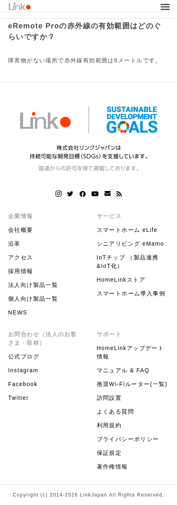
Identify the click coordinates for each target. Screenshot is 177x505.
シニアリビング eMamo (130, 243)
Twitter (18, 398)
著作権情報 (112, 466)
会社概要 (20, 230)
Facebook (23, 384)
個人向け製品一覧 (33, 298)
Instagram (23, 370)
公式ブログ (23, 356)
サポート (109, 334)
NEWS (18, 312)
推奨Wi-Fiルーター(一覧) (132, 384)
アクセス (20, 257)
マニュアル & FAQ (123, 370)
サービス (109, 216)
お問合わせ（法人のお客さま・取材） (42, 338)
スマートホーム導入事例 (131, 293)
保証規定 (109, 453)
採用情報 (20, 271)
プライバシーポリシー (128, 439)
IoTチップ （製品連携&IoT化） (128, 261)
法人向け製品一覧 (33, 285)
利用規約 (109, 425)
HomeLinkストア (121, 279)
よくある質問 (115, 411)
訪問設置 (109, 398)
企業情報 (20, 216)
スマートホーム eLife (127, 230)
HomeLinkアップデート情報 (130, 352)
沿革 (14, 243)
